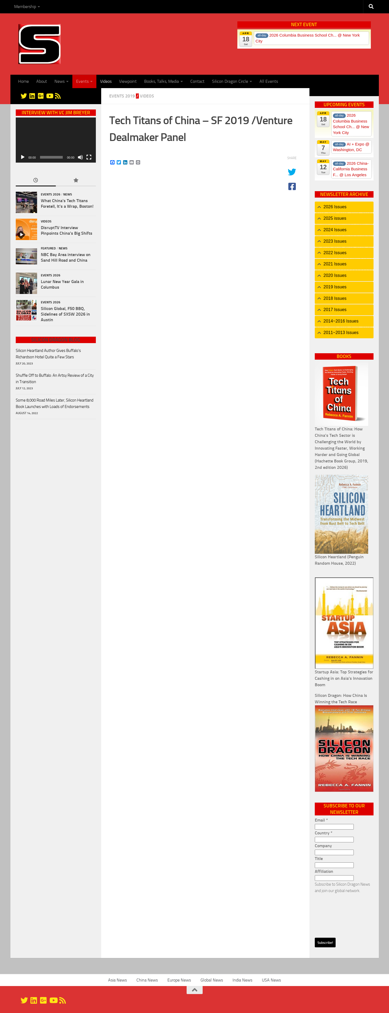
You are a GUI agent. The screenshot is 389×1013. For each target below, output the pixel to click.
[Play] (22, 157)
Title (319, 858)
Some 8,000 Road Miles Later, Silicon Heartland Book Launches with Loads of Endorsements (54, 403)
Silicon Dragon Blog (55, 340)
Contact (197, 81)
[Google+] (41, 96)
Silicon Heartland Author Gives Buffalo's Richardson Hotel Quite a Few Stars (48, 353)
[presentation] (337, 913)
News (59, 81)
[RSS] (58, 96)
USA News (271, 980)
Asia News (117, 980)
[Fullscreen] (89, 157)
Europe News (179, 980)
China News (147, 980)
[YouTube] (49, 96)
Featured (48, 248)
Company (323, 845)
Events (82, 81)
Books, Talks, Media (161, 81)
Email (321, 820)
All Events (269, 81)
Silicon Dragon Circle (230, 81)
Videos (106, 81)
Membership (25, 6)
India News (242, 980)
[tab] (344, 207)
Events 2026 (50, 194)
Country (323, 832)
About (41, 81)
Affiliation (324, 871)
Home (23, 81)
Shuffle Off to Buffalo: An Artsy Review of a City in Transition (55, 378)
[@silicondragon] (24, 96)
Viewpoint (128, 81)
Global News (212, 980)
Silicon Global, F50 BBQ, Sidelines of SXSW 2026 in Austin (65, 314)
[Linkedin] (32, 96)
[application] (56, 140)
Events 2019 (122, 96)
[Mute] (80, 157)
